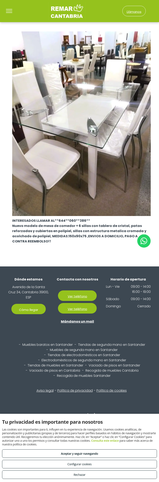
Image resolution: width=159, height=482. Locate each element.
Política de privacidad (75, 390)
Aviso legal (45, 390)
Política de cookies (111, 390)
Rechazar (79, 475)
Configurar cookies (79, 464)
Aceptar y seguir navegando (79, 454)
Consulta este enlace (105, 441)
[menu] (9, 11)
